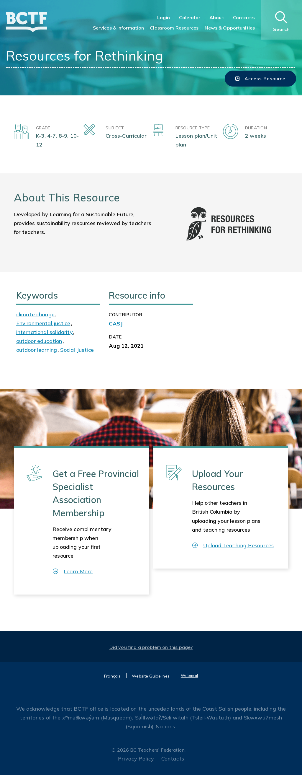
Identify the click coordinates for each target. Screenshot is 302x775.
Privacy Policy (136, 758)
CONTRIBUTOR (125, 315)
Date (115, 337)
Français (112, 676)
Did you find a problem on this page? (151, 647)
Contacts (244, 17)
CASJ (116, 323)
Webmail (189, 675)
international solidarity (44, 332)
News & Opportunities (230, 28)
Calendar (190, 17)
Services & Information (118, 28)
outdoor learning (36, 349)
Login (163, 17)
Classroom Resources (174, 28)
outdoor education (39, 341)
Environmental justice (43, 323)
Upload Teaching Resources (233, 545)
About (216, 17)
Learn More (73, 571)
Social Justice (77, 349)
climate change (35, 314)
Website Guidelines (151, 676)
